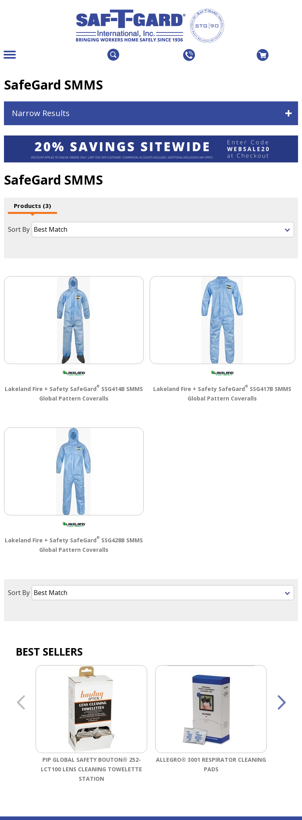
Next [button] (281, 701)
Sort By (19, 229)
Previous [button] (20, 701)
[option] (91, 725)
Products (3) (32, 206)
